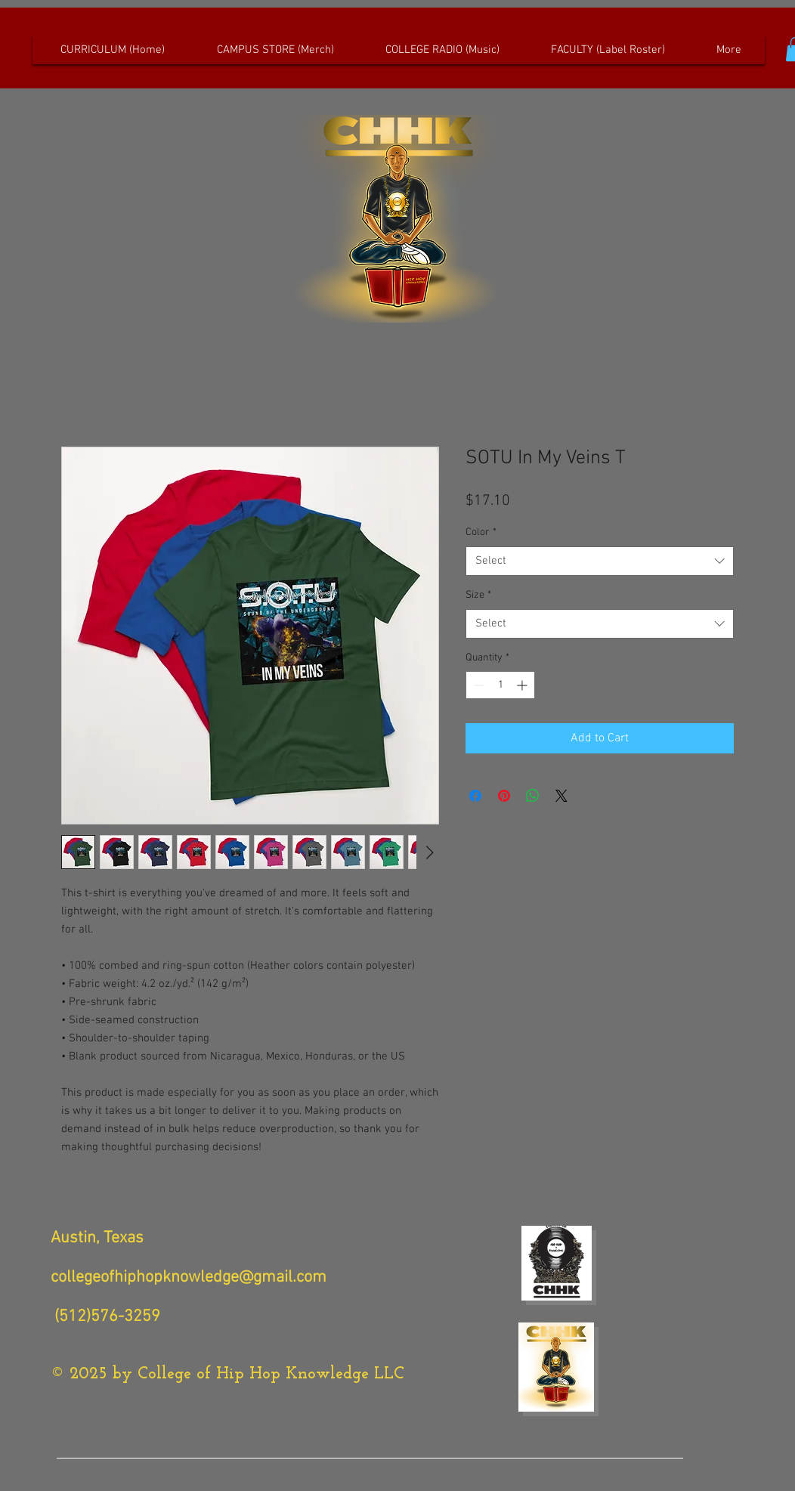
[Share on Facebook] (475, 796)
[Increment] (523, 685)
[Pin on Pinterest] (504, 796)
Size (478, 595)
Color (481, 532)
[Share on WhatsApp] (533, 796)
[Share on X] (561, 796)
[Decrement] (477, 685)
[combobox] (600, 561)
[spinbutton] (500, 685)
